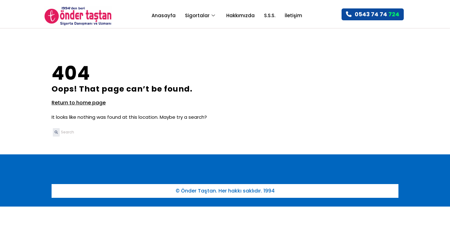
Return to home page (79, 102)
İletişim (293, 15)
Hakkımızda (240, 15)
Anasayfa (164, 15)
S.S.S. (269, 15)
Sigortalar (200, 15)
